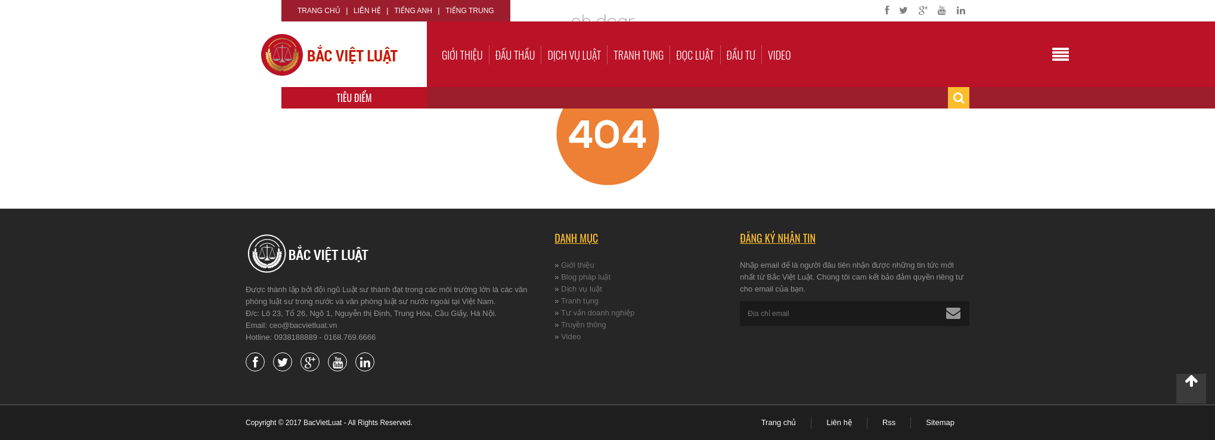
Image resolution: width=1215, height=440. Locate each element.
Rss (888, 422)
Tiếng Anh (413, 11)
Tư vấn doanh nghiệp (597, 312)
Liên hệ (367, 11)
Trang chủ (318, 11)
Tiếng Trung (469, 11)
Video (779, 55)
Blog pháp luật (585, 276)
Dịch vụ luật (574, 55)
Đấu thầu (515, 55)
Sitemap (940, 422)
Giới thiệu (462, 55)
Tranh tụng (638, 55)
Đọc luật (695, 55)
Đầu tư (741, 55)
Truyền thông (583, 324)
